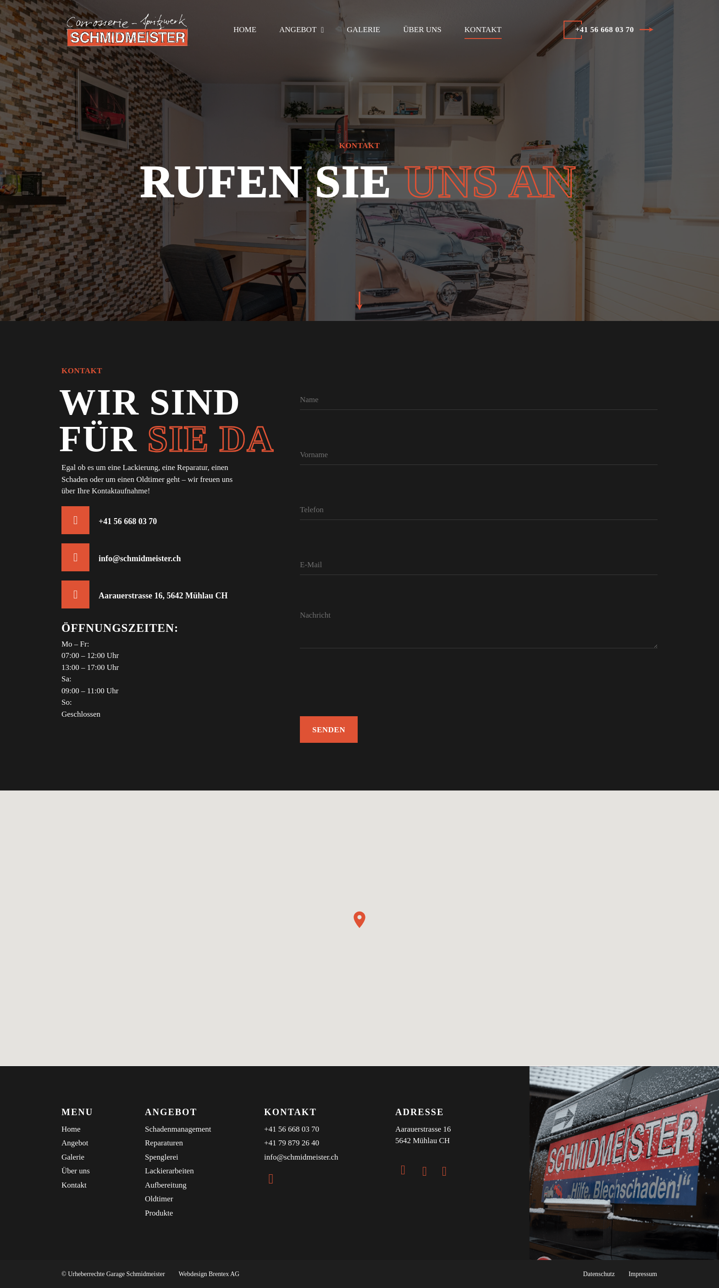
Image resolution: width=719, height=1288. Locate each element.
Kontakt (483, 29)
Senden (328, 729)
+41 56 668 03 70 (128, 521)
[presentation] (369, 701)
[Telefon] (479, 501)
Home (244, 29)
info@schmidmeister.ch (140, 558)
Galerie (364, 29)
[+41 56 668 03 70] (75, 520)
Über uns (422, 29)
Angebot (301, 30)
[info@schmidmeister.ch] (75, 557)
